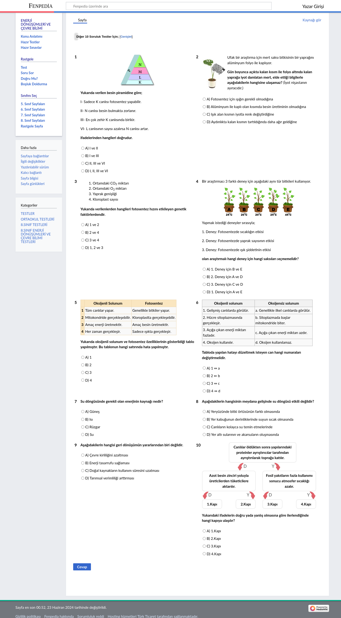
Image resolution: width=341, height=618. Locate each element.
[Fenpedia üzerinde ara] (168, 6)
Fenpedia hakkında (59, 611)
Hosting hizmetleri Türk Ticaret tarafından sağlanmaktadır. (153, 611)
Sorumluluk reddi (90, 611)
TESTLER (28, 214)
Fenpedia (41, 5)
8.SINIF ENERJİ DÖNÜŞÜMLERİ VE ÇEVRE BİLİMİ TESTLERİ (36, 236)
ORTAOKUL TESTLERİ (37, 219)
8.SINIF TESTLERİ (34, 225)
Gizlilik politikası (28, 611)
